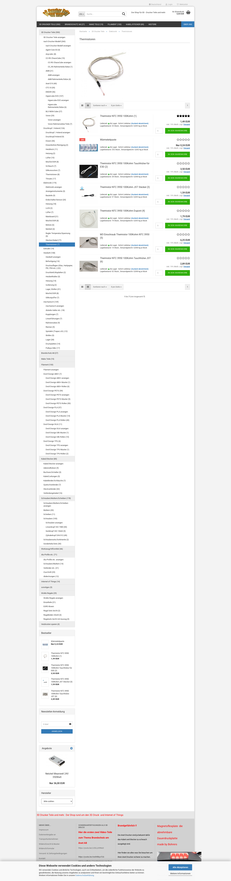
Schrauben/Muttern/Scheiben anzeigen (55, 504)
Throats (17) (51, 179)
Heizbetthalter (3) (53, 276)
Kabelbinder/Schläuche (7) (54, 480)
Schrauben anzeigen (54, 523)
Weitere (152, 24)
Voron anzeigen (54, 120)
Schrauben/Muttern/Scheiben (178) (56, 498)
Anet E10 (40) (51, 83)
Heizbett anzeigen (53, 257)
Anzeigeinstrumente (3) (55, 191)
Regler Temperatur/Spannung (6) (58, 234)
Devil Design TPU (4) (52, 441)
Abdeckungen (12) (51, 576)
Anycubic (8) (51, 54)
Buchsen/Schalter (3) (52, 472)
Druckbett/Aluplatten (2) (56, 272)
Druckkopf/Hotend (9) (55, 137)
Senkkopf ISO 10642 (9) (56, 531)
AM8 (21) (49, 71)
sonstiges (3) (46, 587)
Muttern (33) (48, 510)
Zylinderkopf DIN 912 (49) (56, 535)
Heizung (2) (50, 153)
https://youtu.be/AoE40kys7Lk (91, 857)
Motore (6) (50, 225)
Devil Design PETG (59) (53, 391)
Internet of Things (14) (50, 581)
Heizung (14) (51, 281)
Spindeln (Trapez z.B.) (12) (57, 331)
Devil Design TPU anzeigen (57, 445)
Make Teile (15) (96, 24)
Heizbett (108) (49, 253)
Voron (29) (50, 115)
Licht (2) (49, 208)
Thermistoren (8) (53, 174)
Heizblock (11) (52, 149)
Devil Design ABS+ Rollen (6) (58, 386)
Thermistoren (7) (53, 244)
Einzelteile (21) (49, 602)
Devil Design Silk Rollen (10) (57, 437)
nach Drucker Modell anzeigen (58, 46)
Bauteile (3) (50, 195)
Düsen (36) (50, 141)
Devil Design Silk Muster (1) (57, 433)
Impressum (43, 830)
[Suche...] (81, 14)
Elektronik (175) (50, 183)
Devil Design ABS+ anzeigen (57, 378)
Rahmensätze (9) (53, 323)
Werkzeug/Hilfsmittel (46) (52, 549)
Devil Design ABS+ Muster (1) (58, 382)
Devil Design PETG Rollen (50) (58, 403)
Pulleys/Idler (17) (53, 348)
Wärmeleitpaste (108, 139)
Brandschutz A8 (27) (75, 24)
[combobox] (100, 105)
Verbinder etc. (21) (51, 568)
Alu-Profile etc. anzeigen (53, 559)
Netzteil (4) (50, 229)
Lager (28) (50, 340)
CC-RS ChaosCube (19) (55, 58)
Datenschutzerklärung (84, 875)
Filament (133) (115, 24)
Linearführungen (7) (54, 319)
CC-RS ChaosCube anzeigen (59, 62)
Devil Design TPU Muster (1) (57, 449)
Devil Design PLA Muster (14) (58, 416)
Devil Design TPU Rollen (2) (57, 454)
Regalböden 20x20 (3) (52, 615)
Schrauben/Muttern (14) (53, 564)
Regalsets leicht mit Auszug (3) (56, 619)
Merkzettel (182, 4)
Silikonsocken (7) (53, 170)
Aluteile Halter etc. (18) (55, 310)
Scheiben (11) (49, 514)
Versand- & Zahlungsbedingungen (53, 853)
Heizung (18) (51, 204)
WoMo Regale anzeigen (53, 598)
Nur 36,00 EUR (57, 783)
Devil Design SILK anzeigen (57, 428)
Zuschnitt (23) (49, 572)
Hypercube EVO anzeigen (58, 100)
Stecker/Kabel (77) (53, 240)
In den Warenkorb (177, 131)
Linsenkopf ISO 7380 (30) (56, 527)
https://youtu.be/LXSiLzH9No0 (91, 848)
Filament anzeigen (51, 370)
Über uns (187, 24)
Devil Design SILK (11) (52, 424)
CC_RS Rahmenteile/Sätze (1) (60, 67)
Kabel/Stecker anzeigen (53, 464)
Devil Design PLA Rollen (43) (57, 420)
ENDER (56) (50, 92)
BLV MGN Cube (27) (54, 111)
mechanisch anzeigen (55, 306)
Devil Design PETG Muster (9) (58, 399)
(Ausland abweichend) (139, 123)
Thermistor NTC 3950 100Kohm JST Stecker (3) (125, 187)
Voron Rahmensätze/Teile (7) (60, 124)
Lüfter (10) (50, 158)
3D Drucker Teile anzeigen (54, 37)
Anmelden (57, 731)
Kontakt (42, 858)
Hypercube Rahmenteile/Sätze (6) (57, 105)
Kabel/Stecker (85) (135, 24)
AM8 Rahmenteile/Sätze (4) (59, 79)
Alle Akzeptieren (180, 867)
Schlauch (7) (51, 166)
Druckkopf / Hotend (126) (54, 128)
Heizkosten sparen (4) (50, 624)
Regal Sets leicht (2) (51, 611)
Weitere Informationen (180, 873)
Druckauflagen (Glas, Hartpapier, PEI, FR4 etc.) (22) (59, 266)
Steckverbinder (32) (51, 489)
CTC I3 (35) (50, 88)
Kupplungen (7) (52, 314)
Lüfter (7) (49, 212)
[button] (155, 4)
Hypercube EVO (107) (54, 96)
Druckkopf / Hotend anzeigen (58, 132)
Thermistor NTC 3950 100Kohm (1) (118, 116)
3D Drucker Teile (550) (49, 24)
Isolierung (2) (51, 285)
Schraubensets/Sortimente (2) (56, 539)
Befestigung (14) (53, 261)
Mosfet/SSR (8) (52, 162)
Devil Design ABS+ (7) (52, 374)
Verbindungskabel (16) (52, 493)
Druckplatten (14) (53, 344)
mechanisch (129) (51, 302)
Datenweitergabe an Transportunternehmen (48, 836)
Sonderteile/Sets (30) (52, 544)
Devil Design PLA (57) (52, 407)
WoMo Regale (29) (49, 593)
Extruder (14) (48, 248)
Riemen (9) (50, 327)
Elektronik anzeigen (54, 187)
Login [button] (169, 4)
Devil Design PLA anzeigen (57, 412)
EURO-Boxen (48, 606)
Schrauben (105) (50, 518)
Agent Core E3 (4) (53, 50)
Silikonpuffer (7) (52, 297)
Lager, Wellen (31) (53, 289)
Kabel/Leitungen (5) (51, 476)
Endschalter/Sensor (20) (56, 200)
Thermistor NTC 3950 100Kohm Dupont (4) (122, 210)
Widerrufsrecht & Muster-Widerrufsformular (49, 846)
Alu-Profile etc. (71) (49, 554)
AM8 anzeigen (54, 75)
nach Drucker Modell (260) (54, 41)
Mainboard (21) (52, 216)
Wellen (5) (50, 335)
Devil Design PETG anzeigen (57, 395)
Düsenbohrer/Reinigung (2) (57, 145)
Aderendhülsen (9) (51, 468)
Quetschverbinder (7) (52, 485)
